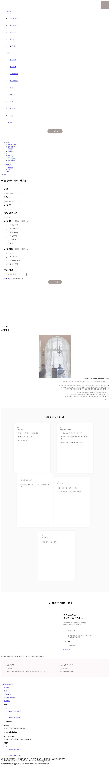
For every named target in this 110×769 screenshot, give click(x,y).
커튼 (8, 53)
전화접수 (4, 685)
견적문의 (55, 131)
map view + (66, 650)
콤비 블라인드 (14, 25)
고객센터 (9, 122)
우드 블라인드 (14, 18)
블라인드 (9, 11)
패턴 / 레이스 (14, 81)
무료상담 (10, 685)
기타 (11, 88)
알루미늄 (13, 46)
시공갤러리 (10, 94)
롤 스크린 (13, 32)
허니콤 (12, 39)
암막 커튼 (13, 60)
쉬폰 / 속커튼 (14, 74)
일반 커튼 (13, 67)
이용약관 (7, 701)
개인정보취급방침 (8, 279)
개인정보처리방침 (9, 698)
